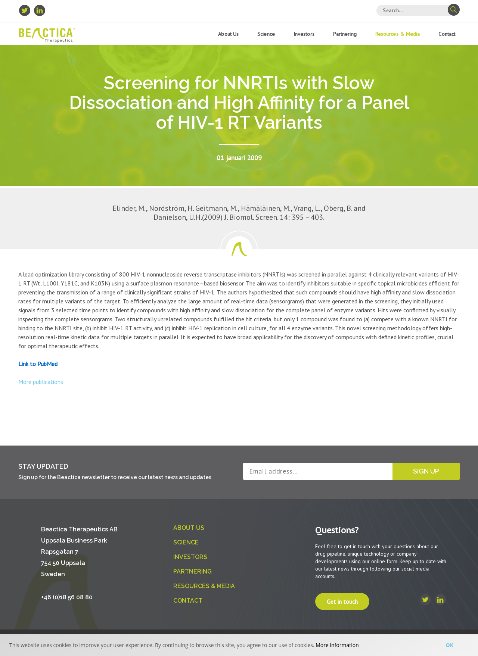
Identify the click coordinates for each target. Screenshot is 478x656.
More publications (40, 381)
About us (228, 34)
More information (337, 645)
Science (266, 34)
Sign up (426, 471)
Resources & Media (397, 34)
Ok (449, 645)
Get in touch (342, 601)
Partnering (345, 34)
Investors (304, 34)
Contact (446, 34)
